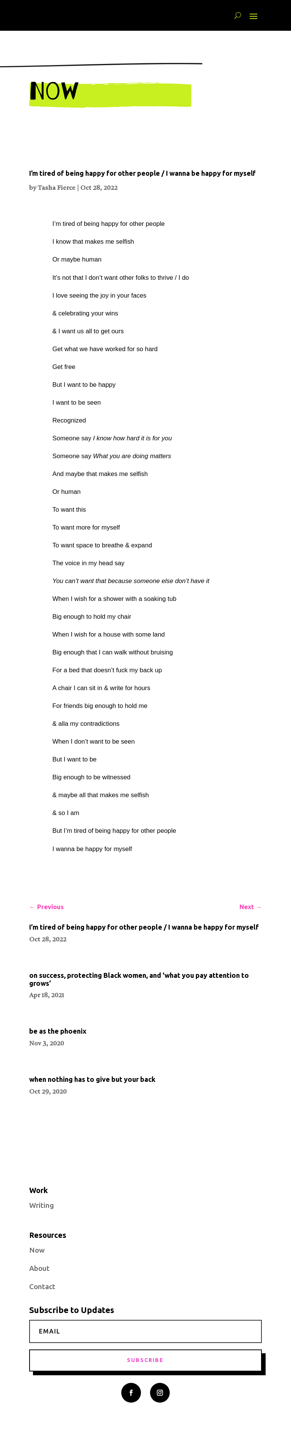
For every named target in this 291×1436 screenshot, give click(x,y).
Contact (42, 1286)
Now (37, 1250)
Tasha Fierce (56, 188)
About (39, 1268)
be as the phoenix (57, 1031)
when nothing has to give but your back (92, 1079)
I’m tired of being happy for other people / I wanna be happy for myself (142, 173)
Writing (41, 1205)
